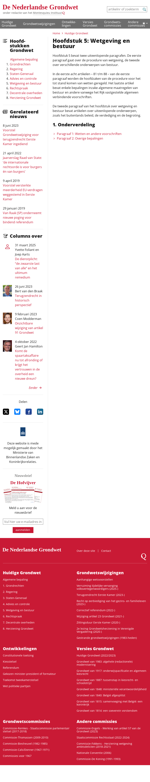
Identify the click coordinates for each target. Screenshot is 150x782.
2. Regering (10, 592)
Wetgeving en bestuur (26, 83)
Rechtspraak (19, 88)
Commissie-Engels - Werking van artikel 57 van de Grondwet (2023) (109, 729)
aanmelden (23, 530)
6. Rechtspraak (12, 616)
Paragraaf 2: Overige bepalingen (80, 138)
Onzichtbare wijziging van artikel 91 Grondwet (29, 328)
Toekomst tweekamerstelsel (20, 680)
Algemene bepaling (24, 59)
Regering (16, 69)
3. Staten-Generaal (15, 598)
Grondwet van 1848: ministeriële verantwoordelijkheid (112, 689)
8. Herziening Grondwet (18, 628)
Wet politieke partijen (17, 686)
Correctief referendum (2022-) (96, 610)
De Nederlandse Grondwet (40, 7)
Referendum (11, 667)
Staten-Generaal (21, 74)
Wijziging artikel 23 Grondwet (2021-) (100, 616)
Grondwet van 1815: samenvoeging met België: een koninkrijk (110, 703)
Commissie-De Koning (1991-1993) (98, 759)
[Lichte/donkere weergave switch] (145, 23)
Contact (106, 551)
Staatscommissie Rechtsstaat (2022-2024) (103, 737)
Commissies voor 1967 (17, 756)
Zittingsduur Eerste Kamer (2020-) (98, 622)
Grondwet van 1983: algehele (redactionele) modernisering (105, 663)
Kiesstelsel (10, 661)
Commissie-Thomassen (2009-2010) (25, 737)
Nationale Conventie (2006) (94, 753)
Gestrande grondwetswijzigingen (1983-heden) (107, 638)
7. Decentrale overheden (19, 622)
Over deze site (86, 551)
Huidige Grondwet (9, 24)
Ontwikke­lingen (69, 24)
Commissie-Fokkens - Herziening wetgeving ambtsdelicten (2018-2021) (104, 745)
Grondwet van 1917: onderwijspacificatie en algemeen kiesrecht (111, 672)
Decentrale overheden (26, 93)
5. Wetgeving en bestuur (18, 610)
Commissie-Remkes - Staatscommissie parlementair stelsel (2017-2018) (36, 729)
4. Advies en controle (16, 604)
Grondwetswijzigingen (39, 24)
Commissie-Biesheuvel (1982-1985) (25, 743)
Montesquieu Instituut (47, 13)
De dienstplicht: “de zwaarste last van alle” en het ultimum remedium (27, 268)
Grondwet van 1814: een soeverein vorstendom (107, 710)
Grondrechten (20, 64)
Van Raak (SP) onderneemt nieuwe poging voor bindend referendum (22, 217)
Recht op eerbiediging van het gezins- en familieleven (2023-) (111, 602)
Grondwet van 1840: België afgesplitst (101, 695)
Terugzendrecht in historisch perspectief (28, 300)
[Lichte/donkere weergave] (145, 23)
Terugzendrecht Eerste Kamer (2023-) (101, 595)
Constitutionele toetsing (18, 655)
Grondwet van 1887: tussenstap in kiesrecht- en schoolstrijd (107, 681)
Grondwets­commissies (112, 24)
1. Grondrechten (13, 585)
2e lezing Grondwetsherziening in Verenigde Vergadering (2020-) (105, 630)
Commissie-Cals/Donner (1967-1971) (26, 750)
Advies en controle (23, 78)
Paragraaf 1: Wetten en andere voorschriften (89, 134)
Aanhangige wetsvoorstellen (95, 579)
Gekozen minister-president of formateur (29, 674)
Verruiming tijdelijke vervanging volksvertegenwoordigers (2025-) (97, 587)
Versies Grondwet (90, 24)
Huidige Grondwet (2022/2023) (96, 655)
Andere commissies (136, 24)
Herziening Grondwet (25, 98)
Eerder (33, 388)
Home (56, 33)
